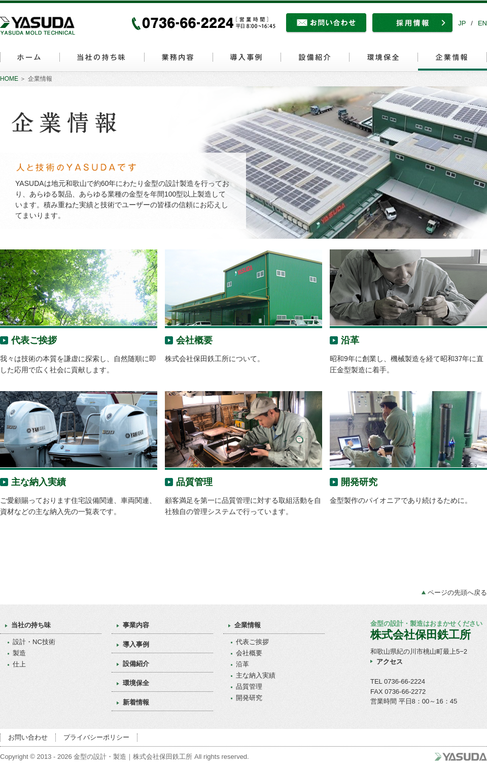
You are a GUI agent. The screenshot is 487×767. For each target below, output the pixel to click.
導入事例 (136, 644)
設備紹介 (136, 663)
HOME (9, 78)
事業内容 (136, 625)
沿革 (350, 340)
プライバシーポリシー (96, 737)
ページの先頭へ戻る (457, 592)
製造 (19, 653)
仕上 (19, 664)
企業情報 (247, 625)
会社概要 (194, 340)
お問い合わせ (28, 737)
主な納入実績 (38, 482)
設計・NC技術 (34, 642)
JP (462, 23)
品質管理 (194, 482)
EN (482, 23)
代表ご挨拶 (34, 340)
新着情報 (136, 702)
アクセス (389, 661)
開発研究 (359, 482)
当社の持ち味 (31, 625)
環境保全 (136, 683)
